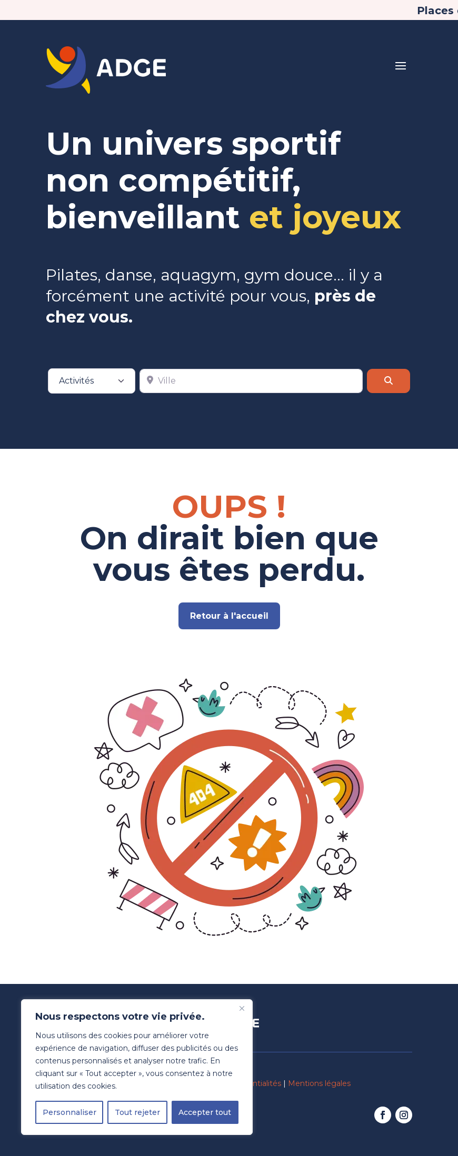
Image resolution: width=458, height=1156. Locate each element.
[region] (137, 1067)
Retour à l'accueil (229, 616)
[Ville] (251, 376)
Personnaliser (69, 1112)
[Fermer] (241, 1008)
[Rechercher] (388, 376)
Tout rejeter (137, 1112)
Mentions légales (319, 1083)
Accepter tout (204, 1112)
